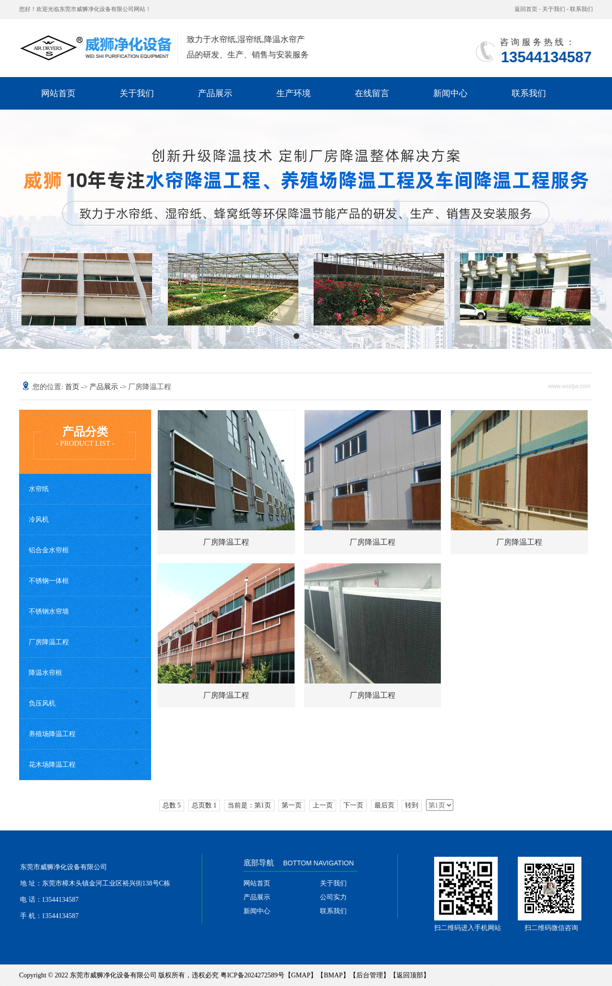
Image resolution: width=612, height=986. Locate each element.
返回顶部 (409, 975)
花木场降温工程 (52, 764)
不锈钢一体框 (49, 580)
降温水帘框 (45, 672)
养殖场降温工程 (52, 734)
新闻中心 (450, 93)
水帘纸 (39, 489)
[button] (296, 336)
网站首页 (58, 93)
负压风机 (42, 703)
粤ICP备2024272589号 (252, 975)
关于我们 (553, 9)
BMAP (333, 975)
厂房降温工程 (49, 642)
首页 (73, 387)
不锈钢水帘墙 (49, 611)
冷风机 (39, 519)
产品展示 (215, 93)
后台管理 (369, 975)
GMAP (300, 975)
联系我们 (581, 9)
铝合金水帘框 (49, 550)
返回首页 (525, 9)
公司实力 (341, 897)
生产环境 (293, 93)
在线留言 (372, 93)
